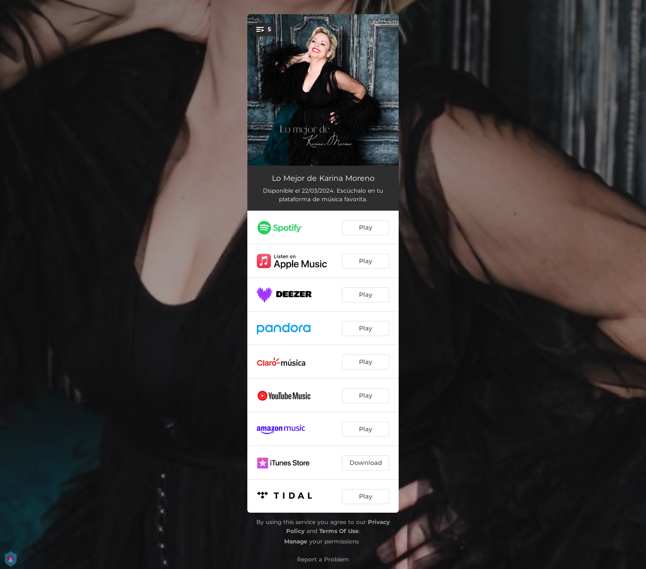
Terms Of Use (339, 530)
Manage (295, 541)
